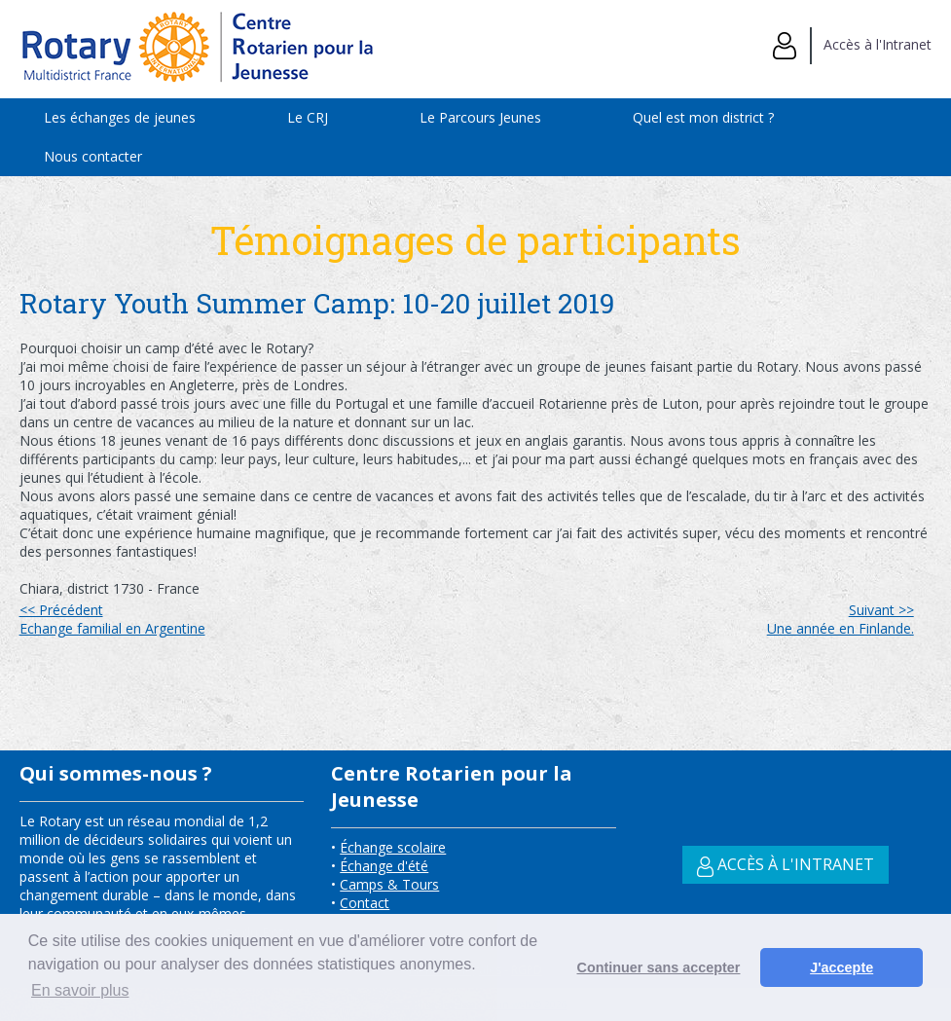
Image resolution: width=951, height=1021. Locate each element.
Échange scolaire (393, 847)
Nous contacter (93, 156)
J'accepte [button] (841, 967)
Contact (364, 902)
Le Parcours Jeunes (480, 117)
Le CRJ (307, 117)
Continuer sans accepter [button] (659, 967)
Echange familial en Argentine (112, 619)
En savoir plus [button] (80, 990)
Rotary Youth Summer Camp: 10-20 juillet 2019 (320, 303)
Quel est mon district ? (703, 117)
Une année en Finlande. (840, 619)
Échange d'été (384, 866)
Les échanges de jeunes (120, 117)
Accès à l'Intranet (852, 44)
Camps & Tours (389, 884)
